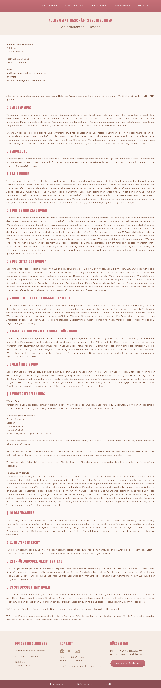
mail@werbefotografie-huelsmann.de (80, 666)
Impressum (56, 684)
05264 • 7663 (77, 657)
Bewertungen (98, 6)
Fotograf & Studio (74, 6)
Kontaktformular (122, 6)
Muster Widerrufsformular (47, 451)
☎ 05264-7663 (146, 6)
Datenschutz (84, 684)
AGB (108, 684)
